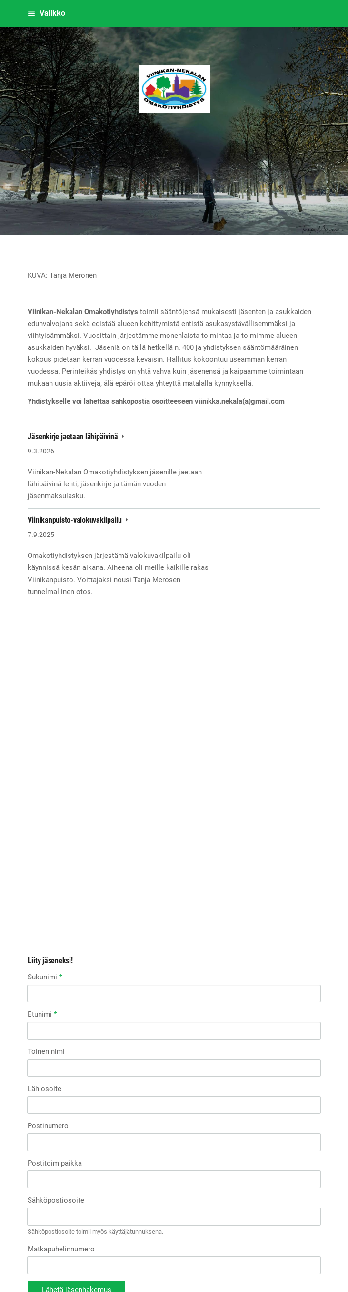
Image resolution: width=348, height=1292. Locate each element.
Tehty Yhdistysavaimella (58, 1262)
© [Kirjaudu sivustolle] (31, 1245)
